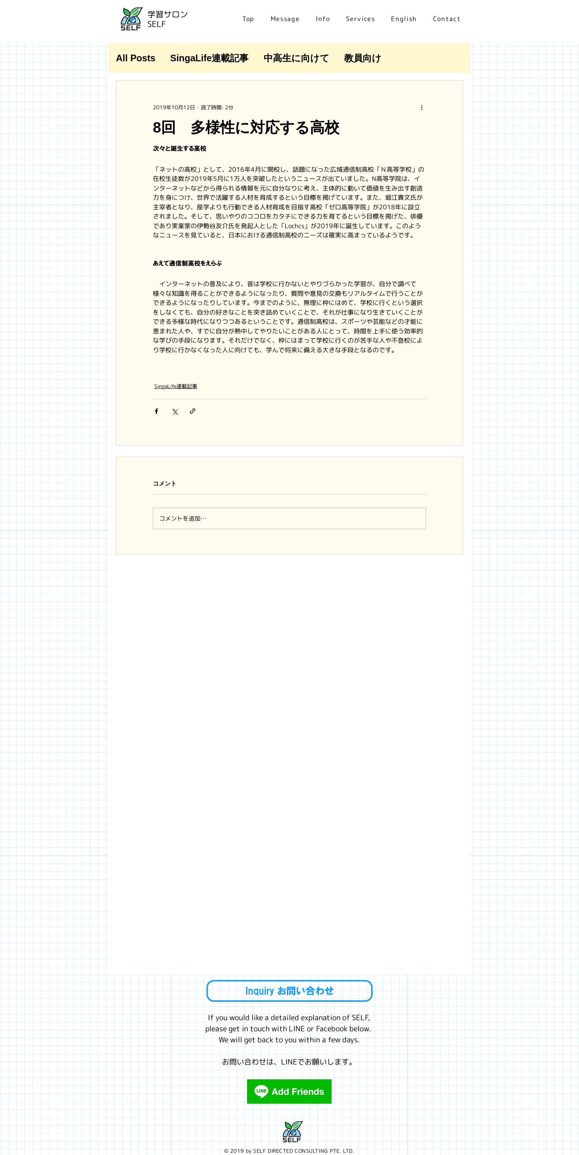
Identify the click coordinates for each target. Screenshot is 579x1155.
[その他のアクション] (421, 107)
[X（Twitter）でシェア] (174, 411)
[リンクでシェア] (192, 411)
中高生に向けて (296, 58)
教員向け (362, 58)
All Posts (135, 58)
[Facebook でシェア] (156, 411)
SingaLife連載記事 (209, 58)
